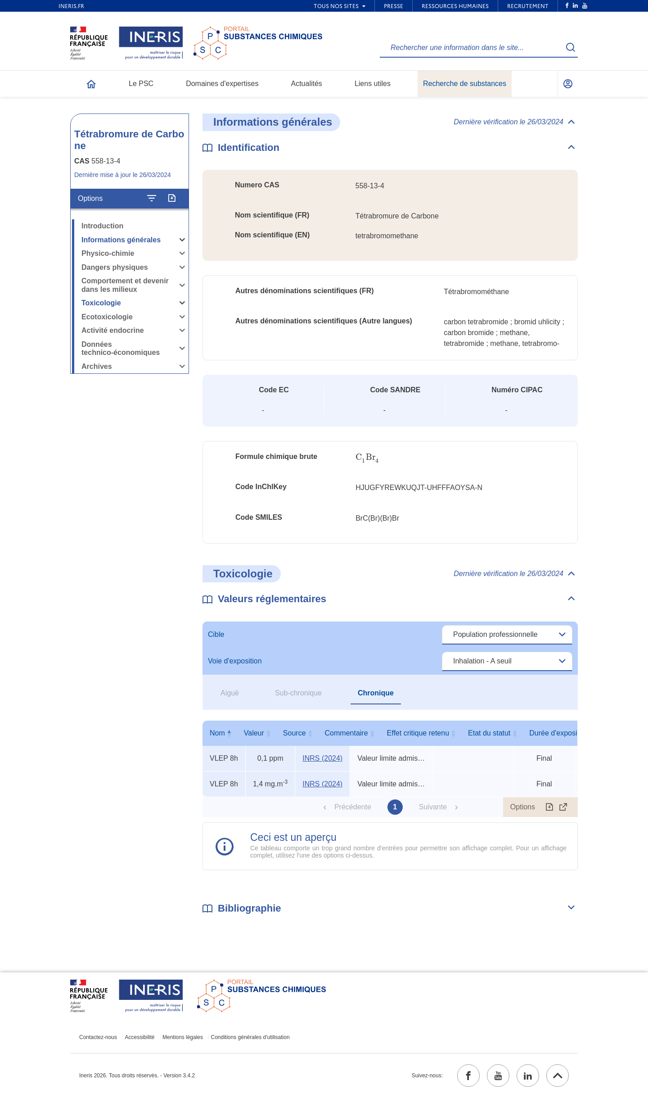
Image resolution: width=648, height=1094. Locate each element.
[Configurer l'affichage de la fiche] (151, 199)
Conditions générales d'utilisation (250, 1037)
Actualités (306, 83)
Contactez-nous (98, 1037)
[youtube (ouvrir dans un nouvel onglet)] (498, 1075)
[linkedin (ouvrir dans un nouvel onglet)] (528, 1075)
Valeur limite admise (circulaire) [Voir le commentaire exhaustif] (391, 758)
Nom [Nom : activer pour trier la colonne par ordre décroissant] (222, 733)
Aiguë (229, 693)
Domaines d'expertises (222, 83)
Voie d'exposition (235, 661)
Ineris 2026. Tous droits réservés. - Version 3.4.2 (137, 1075)
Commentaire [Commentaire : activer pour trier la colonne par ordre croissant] (389, 733)
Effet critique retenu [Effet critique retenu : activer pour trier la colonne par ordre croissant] (471, 733)
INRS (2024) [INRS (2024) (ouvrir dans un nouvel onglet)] (322, 758)
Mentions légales (182, 1037)
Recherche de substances (464, 83)
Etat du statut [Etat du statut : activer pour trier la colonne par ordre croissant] (542, 733)
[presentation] (367, 457)
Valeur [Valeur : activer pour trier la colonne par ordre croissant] (268, 733)
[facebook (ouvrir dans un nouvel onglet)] (468, 1075)
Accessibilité (140, 1037)
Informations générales (121, 240)
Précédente (352, 807)
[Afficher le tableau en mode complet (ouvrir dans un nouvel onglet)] (563, 807)
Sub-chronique (298, 693)
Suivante (433, 807)
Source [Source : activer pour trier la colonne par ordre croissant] (320, 733)
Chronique (376, 693)
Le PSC (141, 83)
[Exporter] (171, 199)
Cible (216, 634)
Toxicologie (101, 303)
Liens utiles (373, 83)
